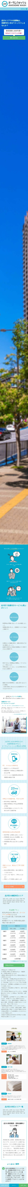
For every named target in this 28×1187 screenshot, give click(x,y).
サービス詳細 (9, 886)
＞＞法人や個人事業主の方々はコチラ (20, 714)
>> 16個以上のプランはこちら (19, 961)
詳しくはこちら (14, 37)
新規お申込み (9, 965)
